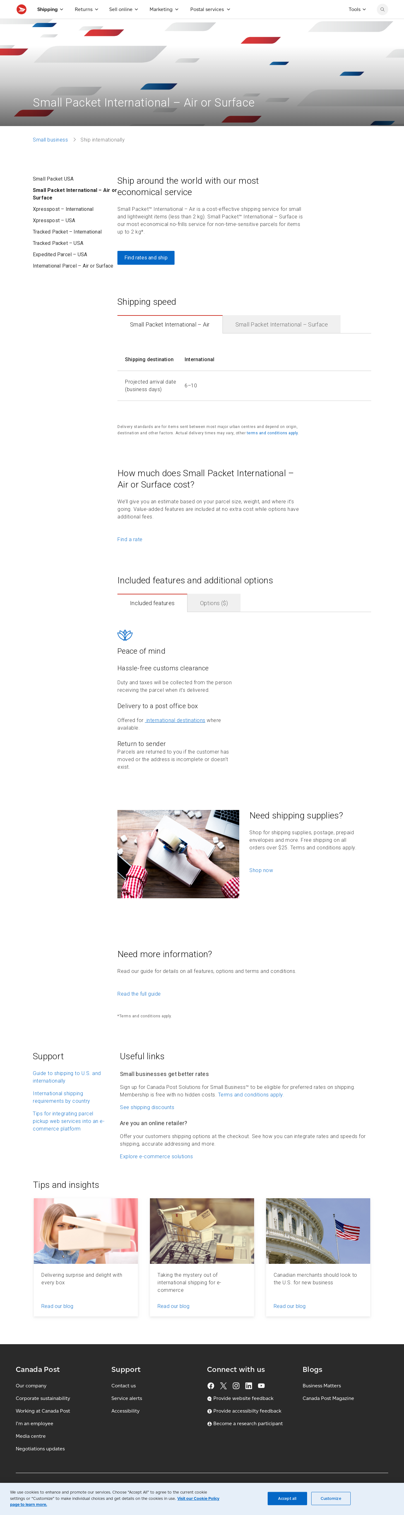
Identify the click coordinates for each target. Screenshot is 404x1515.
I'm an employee (34, 1437)
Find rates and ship (146, 272)
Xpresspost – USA (54, 234)
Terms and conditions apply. (251, 1109)
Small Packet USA (53, 193)
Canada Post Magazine (328, 1412)
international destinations (175, 734)
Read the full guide (139, 1008)
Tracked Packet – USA (58, 257)
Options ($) (214, 617)
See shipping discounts (147, 1121)
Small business (50, 154)
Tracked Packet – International (67, 246)
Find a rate (130, 553)
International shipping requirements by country (61, 1111)
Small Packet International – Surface (281, 338)
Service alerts (126, 1412)
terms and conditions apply (272, 447)
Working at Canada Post (43, 1425)
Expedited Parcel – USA (60, 268)
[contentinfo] (244, 384)
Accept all (287, 1498)
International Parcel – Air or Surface (73, 280)
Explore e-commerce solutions (156, 1170)
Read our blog (57, 1320)
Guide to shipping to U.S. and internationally (67, 1091)
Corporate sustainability (43, 1412)
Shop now (261, 884)
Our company (31, 1399)
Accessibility (125, 1425)
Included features (152, 617)
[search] (382, 23)
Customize (331, 1498)
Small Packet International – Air (170, 338)
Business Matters (322, 1399)
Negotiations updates (40, 1463)
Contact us (123, 1399)
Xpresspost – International (63, 223)
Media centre (31, 1450)
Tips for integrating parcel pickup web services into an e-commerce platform (68, 1135)
